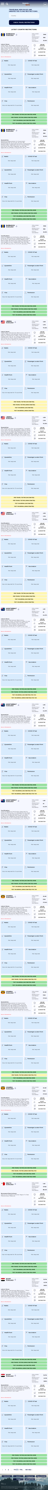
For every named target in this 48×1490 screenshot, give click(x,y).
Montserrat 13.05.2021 (11, 609)
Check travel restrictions (24, 22)
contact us (16, 1488)
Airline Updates (39, 45)
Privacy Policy (29, 1476)
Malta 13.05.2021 (9, 1183)
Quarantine (39, 52)
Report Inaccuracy (41, 1476)
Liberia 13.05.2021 (9, 322)
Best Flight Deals (30, 1479)
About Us (18, 1476)
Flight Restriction (39, 48)
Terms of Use (7, 1476)
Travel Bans (26, 4)
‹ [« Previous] (2, 1470)
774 (21, 1470)
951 (26, 1470)
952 (29, 1470)
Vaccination (39, 55)
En (45, 4)
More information (6, 56)
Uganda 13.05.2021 (9, 896)
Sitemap (18, 1479)
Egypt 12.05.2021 (9, 1279)
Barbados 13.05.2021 (10, 34)
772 (15, 1470)
